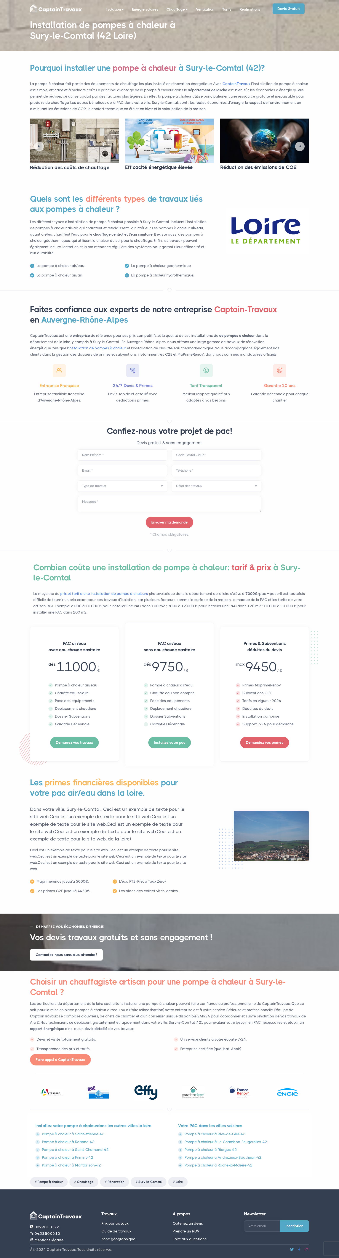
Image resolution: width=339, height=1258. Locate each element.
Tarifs (225, 9)
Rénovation (116, 1182)
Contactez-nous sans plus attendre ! (66, 955)
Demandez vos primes (264, 742)
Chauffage (175, 10)
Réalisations (249, 9)
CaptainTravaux (236, 84)
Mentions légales (47, 1240)
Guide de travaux (116, 1231)
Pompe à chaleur (50, 1182)
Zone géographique (118, 1239)
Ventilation (203, 9)
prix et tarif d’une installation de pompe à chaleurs (104, 593)
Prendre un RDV (186, 1231)
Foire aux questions (190, 1239)
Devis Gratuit (288, 8)
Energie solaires (143, 9)
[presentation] (39, 146)
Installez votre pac (169, 742)
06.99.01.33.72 (44, 1227)
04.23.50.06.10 (45, 1233)
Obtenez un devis (188, 1223)
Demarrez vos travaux (74, 742)
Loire (179, 1182)
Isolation (113, 10)
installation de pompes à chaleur (97, 348)
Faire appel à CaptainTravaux (60, 1059)
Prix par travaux (115, 1223)
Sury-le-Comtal (150, 1182)
